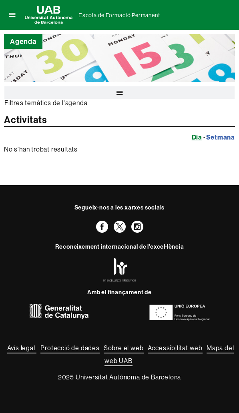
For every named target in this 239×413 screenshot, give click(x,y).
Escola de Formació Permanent (119, 15)
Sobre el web (124, 348)
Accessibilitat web (175, 348)
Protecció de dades (69, 348)
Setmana (220, 137)
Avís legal (22, 348)
